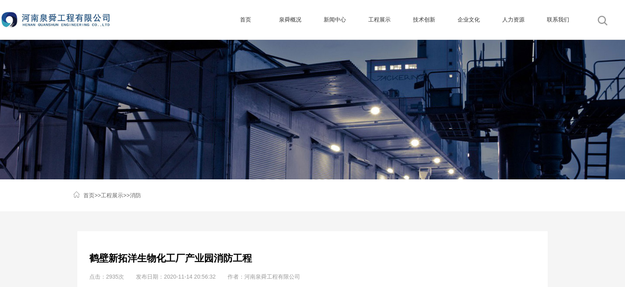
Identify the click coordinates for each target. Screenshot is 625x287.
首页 (245, 20)
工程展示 (379, 20)
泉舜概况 (290, 20)
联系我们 (558, 20)
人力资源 (513, 20)
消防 (135, 195)
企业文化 (469, 20)
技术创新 (424, 20)
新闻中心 (335, 20)
